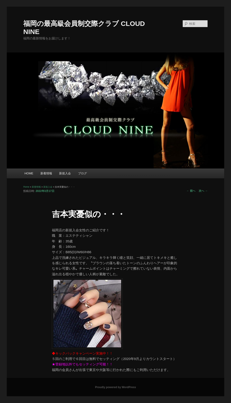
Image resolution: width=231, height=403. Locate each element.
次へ (203, 190)
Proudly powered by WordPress (115, 387)
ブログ (82, 173)
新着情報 (46, 173)
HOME (28, 173)
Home (26, 187)
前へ (191, 190)
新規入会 (65, 173)
